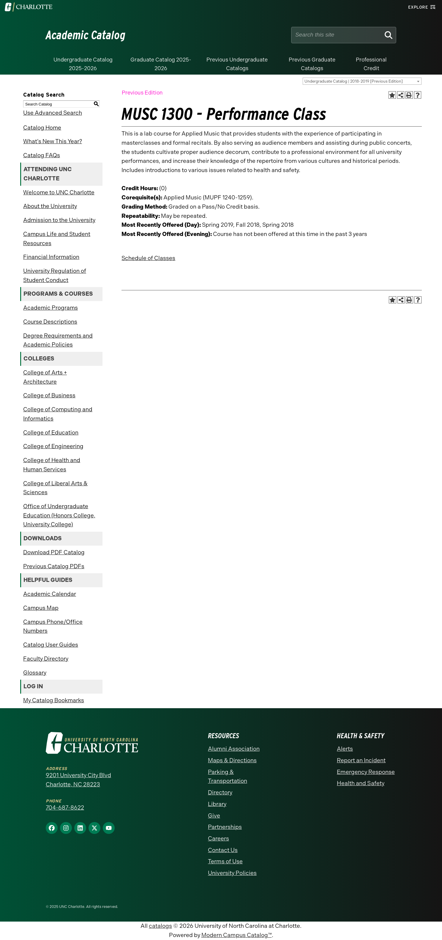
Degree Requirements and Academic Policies (58, 340)
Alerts (345, 748)
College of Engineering (53, 446)
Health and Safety (360, 783)
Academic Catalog (86, 35)
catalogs (160, 925)
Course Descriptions (50, 321)
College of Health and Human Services (51, 465)
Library (217, 804)
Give (214, 815)
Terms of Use (225, 861)
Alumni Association (234, 748)
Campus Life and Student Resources (56, 239)
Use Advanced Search (52, 112)
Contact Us (223, 850)
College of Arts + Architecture (45, 377)
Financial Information (51, 256)
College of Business (49, 395)
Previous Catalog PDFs (53, 566)
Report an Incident (361, 760)
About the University (50, 206)
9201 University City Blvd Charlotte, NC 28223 (78, 780)
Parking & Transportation (227, 777)
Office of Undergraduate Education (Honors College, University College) (59, 515)
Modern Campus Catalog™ (236, 935)
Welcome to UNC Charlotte (58, 192)
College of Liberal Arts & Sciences (55, 488)
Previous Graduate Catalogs (312, 64)
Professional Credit (371, 64)
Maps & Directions (232, 760)
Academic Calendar (49, 594)
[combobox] (362, 81)
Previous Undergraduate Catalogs (237, 64)
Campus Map (41, 607)
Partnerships (225, 827)
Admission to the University (59, 220)
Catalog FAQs (41, 155)
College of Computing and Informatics (57, 414)
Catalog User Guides (50, 644)
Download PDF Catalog (54, 552)
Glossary (34, 672)
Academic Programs (50, 307)
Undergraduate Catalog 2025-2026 (83, 64)
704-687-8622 (65, 807)
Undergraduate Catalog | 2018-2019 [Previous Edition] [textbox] (353, 81)
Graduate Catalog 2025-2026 (160, 64)
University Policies (232, 873)
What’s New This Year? (52, 141)
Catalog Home (42, 127)
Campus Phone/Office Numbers (53, 626)
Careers (218, 838)
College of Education (50, 432)
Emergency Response (366, 772)
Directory (220, 792)
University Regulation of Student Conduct (54, 275)
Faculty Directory (45, 658)
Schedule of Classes (148, 258)
